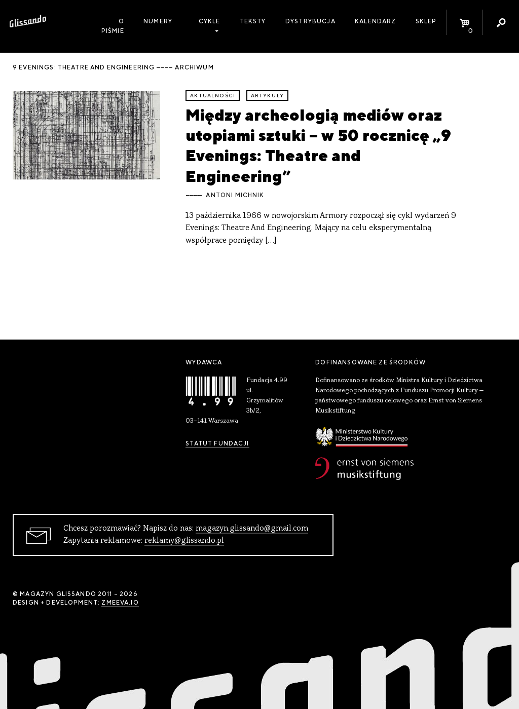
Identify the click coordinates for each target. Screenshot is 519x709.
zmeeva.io (119, 602)
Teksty (253, 21)
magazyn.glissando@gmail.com (252, 529)
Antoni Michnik (235, 195)
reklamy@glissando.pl (184, 541)
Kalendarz (375, 21)
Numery (157, 21)
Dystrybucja (310, 21)
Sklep (426, 21)
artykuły (267, 95)
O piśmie (112, 26)
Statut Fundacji (217, 443)
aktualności (212, 95)
